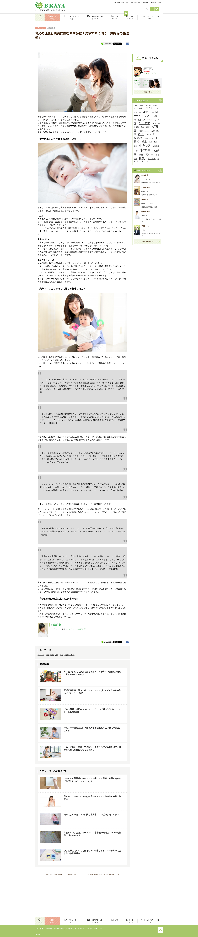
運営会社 (69, 929)
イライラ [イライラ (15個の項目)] (148, 108)
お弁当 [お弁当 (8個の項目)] (155, 105)
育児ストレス (69, 655)
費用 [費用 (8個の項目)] (138, 161)
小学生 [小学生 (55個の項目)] (145, 150)
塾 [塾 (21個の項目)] (154, 134)
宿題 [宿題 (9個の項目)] (135, 146)
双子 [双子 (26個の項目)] (141, 134)
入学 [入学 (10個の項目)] (153, 131)
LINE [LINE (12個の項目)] (136, 105)
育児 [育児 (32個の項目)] (142, 158)
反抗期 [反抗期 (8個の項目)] (148, 134)
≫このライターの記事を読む (76, 629)
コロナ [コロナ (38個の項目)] (144, 111)
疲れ (56, 655)
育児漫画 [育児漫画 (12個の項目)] (152, 158)
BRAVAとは (39, 929)
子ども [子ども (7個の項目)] (151, 138)
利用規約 (49, 929)
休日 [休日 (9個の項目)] (142, 127)
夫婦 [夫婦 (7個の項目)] (146, 138)
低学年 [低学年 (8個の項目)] (148, 127)
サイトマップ (79, 929)
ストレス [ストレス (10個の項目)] (141, 120)
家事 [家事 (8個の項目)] (150, 142)
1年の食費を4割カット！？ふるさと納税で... (102, 874)
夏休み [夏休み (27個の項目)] (138, 137)
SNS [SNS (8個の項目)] (141, 105)
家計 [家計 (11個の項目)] (155, 142)
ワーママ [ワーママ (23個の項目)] (144, 123)
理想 (52, 655)
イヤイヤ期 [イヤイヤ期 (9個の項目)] (138, 108)
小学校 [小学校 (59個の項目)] (144, 145)
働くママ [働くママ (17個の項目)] (144, 130)
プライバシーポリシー (94, 929)
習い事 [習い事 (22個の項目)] (149, 154)
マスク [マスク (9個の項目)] (149, 120)
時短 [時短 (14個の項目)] (141, 155)
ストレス (41, 655)
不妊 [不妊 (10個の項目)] (154, 123)
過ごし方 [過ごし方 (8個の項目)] (145, 161)
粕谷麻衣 (56, 624)
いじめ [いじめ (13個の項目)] (148, 105)
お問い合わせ (58, 929)
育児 (61, 655)
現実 (47, 655)
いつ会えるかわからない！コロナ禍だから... (62, 874)
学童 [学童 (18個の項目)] (144, 141)
